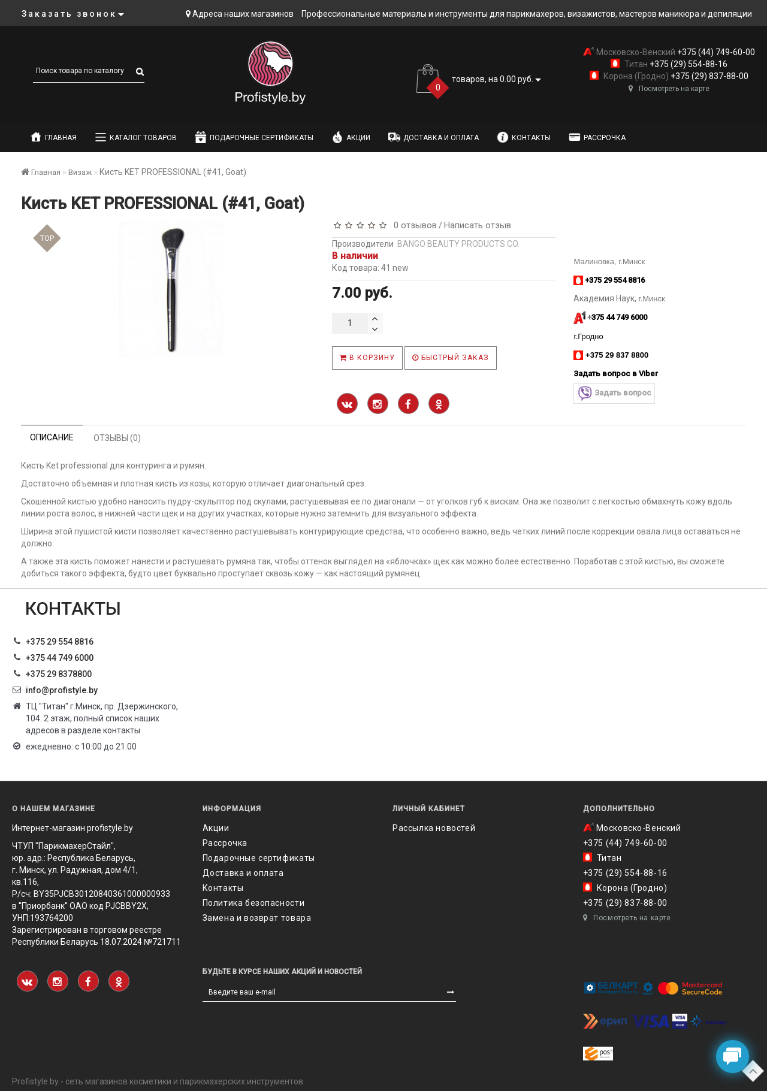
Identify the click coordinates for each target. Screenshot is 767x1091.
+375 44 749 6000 (59, 658)
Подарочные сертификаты (254, 137)
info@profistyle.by (62, 690)
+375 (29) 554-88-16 (687, 64)
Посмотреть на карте (669, 88)
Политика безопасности (254, 903)
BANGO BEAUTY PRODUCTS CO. (458, 244)
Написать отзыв (477, 225)
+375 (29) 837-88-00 (708, 76)
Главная (53, 137)
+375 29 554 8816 (59, 641)
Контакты (524, 137)
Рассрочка (597, 137)
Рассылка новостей (433, 828)
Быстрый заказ (450, 357)
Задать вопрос (614, 393)
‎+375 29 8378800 (59, 674)
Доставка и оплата (433, 137)
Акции (350, 137)
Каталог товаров (136, 137)
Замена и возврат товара (257, 918)
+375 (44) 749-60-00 (715, 52)
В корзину (367, 357)
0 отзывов (413, 225)
